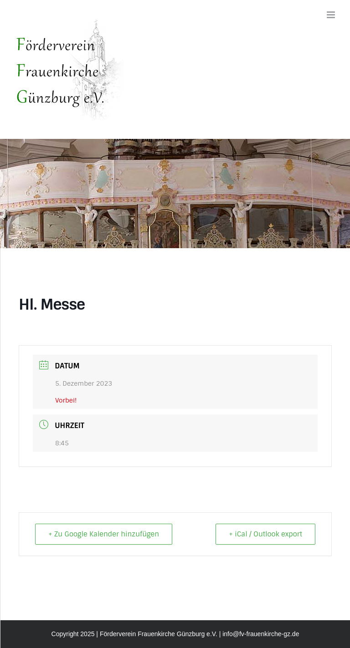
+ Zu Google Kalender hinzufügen (103, 534)
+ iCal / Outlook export (265, 534)
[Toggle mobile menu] (331, 15)
